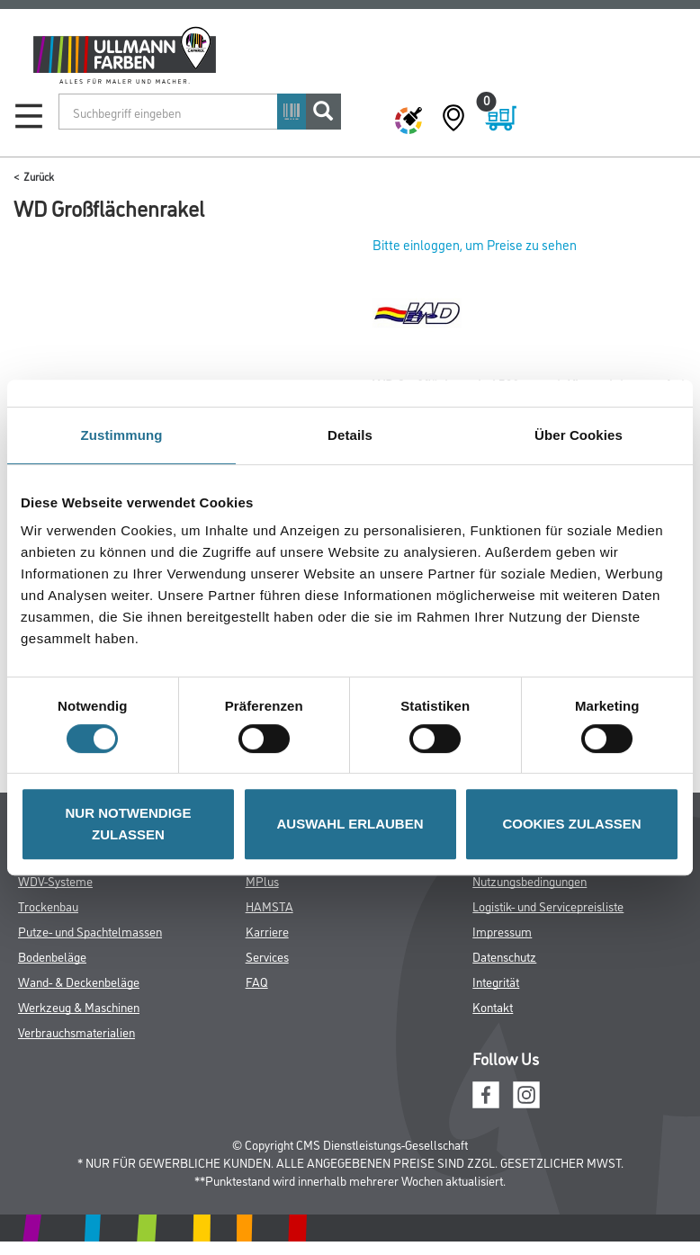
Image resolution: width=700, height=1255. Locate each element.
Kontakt (492, 1006)
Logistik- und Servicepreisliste (548, 905)
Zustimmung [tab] (122, 435)
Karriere (267, 930)
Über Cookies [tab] (578, 435)
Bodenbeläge (52, 955)
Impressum (502, 930)
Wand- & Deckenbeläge (78, 981)
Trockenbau (48, 905)
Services (267, 955)
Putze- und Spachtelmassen (90, 930)
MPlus (262, 880)
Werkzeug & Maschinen (78, 1006)
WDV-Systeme (55, 880)
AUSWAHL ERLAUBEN (349, 823)
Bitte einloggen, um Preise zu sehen (474, 244)
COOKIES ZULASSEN (571, 823)
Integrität (495, 981)
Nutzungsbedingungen (529, 880)
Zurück (38, 176)
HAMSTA (269, 905)
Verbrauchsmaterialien (76, 1031)
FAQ (257, 981)
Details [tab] (350, 435)
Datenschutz (504, 955)
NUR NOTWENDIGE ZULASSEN (129, 823)
